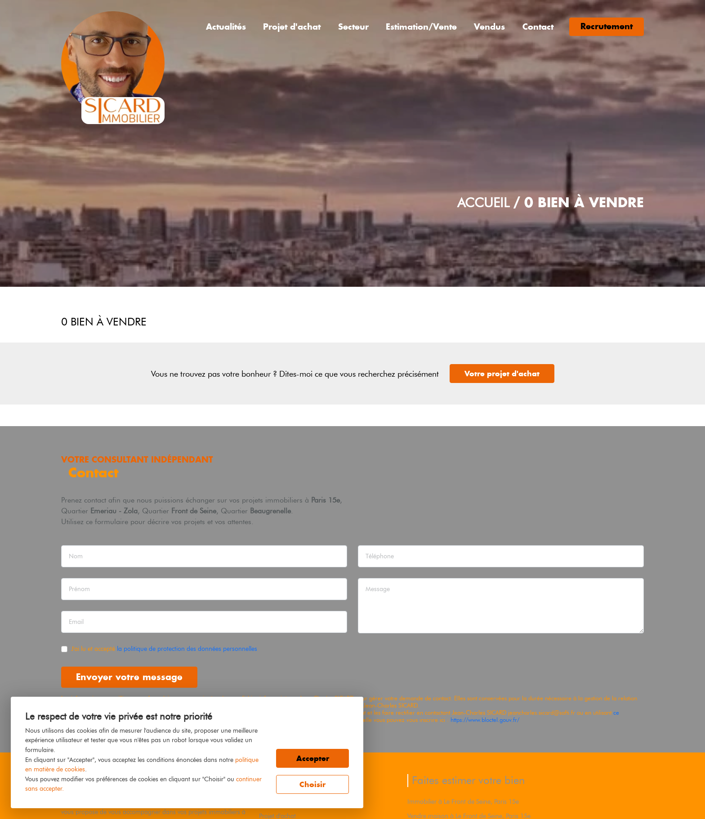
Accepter (312, 758)
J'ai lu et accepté (164, 649)
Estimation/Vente (421, 27)
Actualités (226, 27)
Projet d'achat (292, 27)
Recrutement (606, 26)
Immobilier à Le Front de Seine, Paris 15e (463, 801)
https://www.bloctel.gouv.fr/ (485, 720)
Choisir (312, 784)
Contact (537, 27)
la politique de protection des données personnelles (187, 649)
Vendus (489, 27)
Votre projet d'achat (502, 373)
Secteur (353, 27)
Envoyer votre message (129, 676)
